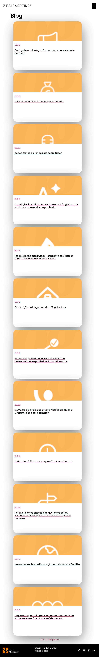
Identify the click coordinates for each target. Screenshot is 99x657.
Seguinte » (54, 639)
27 (47, 639)
